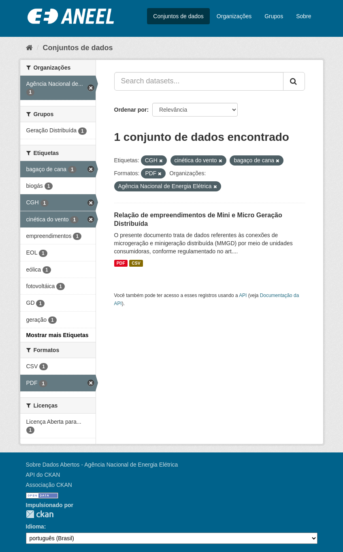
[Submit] (294, 81)
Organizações (234, 16)
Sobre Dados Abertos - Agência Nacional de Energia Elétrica (102, 464)
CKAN (39, 514)
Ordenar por (130, 109)
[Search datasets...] (198, 81)
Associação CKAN (49, 485)
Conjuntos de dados (178, 16)
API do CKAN (43, 474)
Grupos (273, 16)
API (243, 295)
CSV (136, 263)
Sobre (303, 16)
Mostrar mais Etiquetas (57, 335)
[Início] (29, 48)
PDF (121, 263)
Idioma (35, 526)
